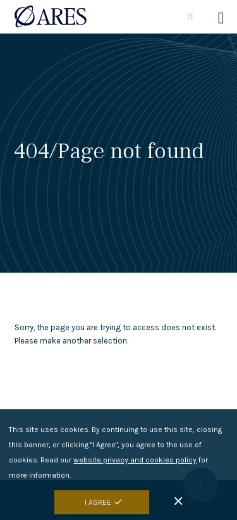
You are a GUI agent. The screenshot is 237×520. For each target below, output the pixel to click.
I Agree (98, 504)
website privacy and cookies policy (135, 462)
